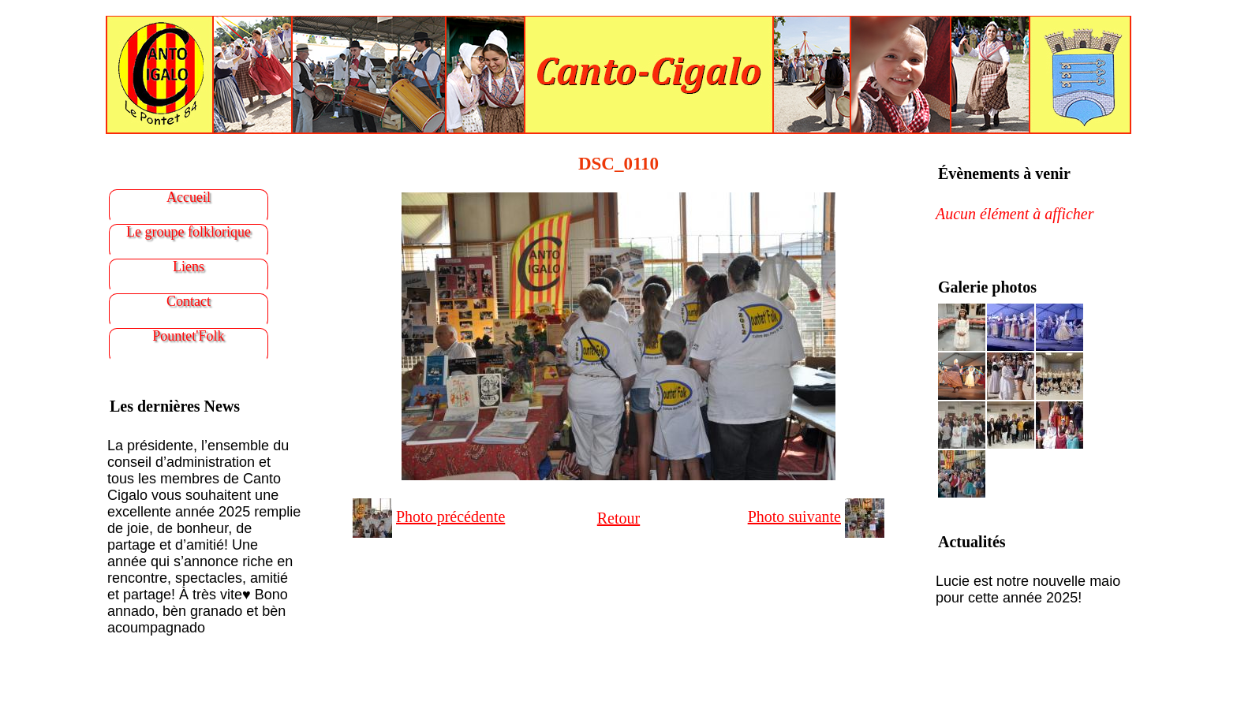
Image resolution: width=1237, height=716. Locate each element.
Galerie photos (987, 287)
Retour (618, 518)
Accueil (188, 197)
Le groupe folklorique (188, 232)
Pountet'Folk (188, 336)
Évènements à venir (1004, 173)
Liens (188, 266)
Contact (188, 301)
